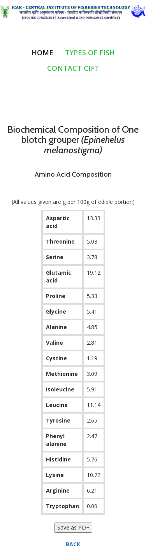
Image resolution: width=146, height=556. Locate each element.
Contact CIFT (73, 68)
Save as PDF (73, 527)
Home (42, 52)
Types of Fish (90, 52)
